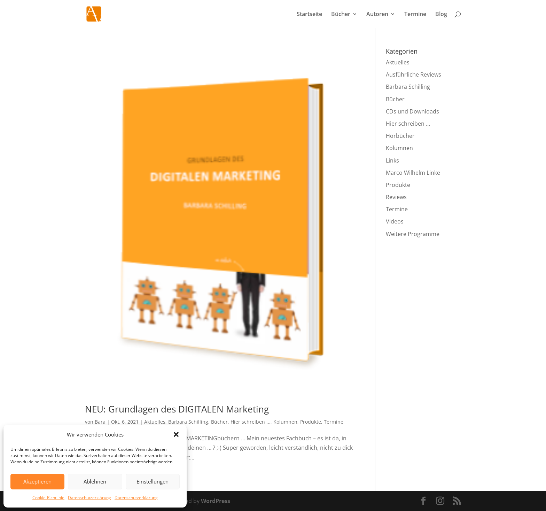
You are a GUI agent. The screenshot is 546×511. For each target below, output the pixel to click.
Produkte (310, 421)
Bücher (340, 14)
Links (392, 160)
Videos (395, 221)
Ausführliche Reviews (413, 74)
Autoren (377, 14)
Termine (415, 14)
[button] (176, 434)
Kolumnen (285, 421)
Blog (441, 14)
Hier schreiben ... (251, 421)
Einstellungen (152, 481)
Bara (100, 421)
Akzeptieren (37, 481)
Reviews (396, 197)
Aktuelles (154, 421)
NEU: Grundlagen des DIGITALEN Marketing (177, 409)
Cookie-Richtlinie (48, 498)
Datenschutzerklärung (89, 498)
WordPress (215, 501)
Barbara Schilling (188, 421)
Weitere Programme (412, 234)
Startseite (309, 14)
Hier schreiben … (408, 123)
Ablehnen (95, 481)
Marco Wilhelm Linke (413, 172)
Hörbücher (400, 136)
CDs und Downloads (412, 111)
